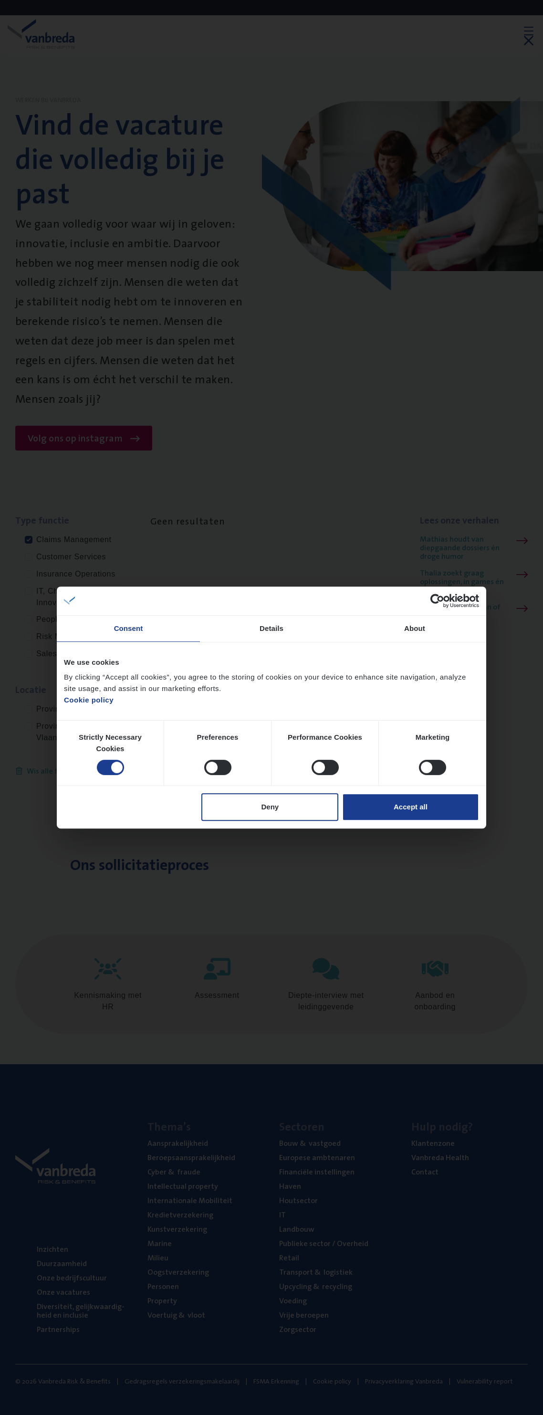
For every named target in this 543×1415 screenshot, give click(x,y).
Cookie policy (89, 700)
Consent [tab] (128, 628)
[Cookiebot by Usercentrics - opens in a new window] (437, 601)
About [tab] (414, 628)
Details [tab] (271, 628)
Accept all (411, 807)
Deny (270, 807)
